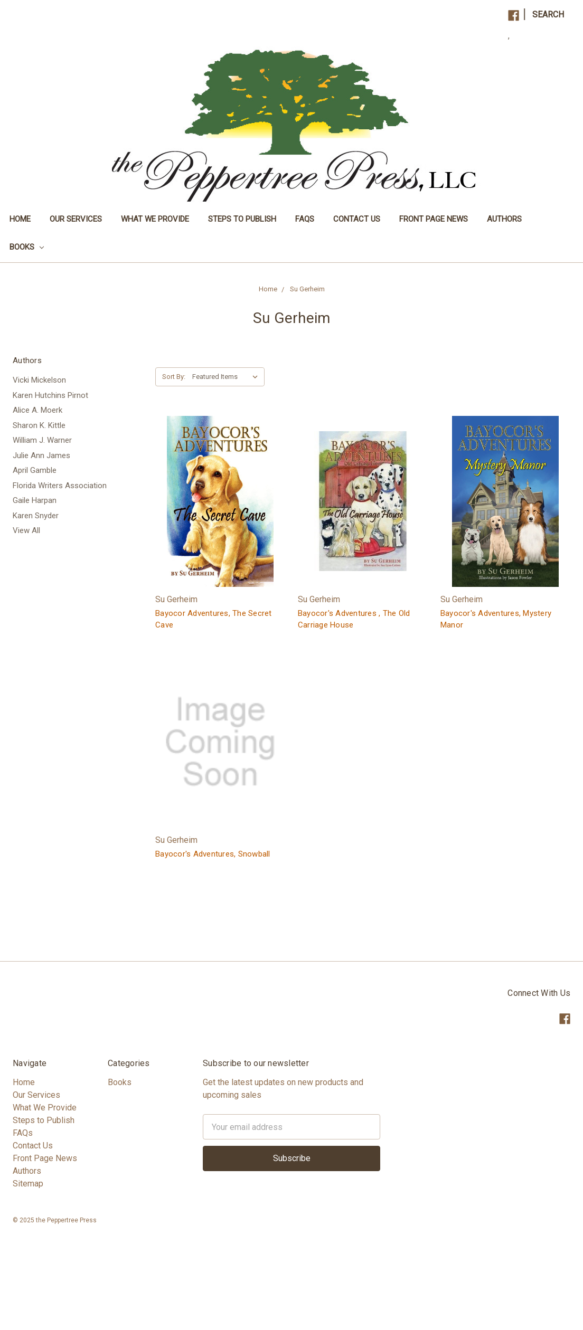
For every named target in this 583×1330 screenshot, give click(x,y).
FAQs (304, 219)
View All (26, 530)
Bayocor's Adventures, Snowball (212, 854)
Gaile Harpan (35, 500)
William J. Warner (42, 440)
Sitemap (28, 1184)
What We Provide (155, 219)
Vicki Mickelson (39, 380)
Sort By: (173, 377)
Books (27, 247)
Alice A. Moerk (37, 410)
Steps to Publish (242, 219)
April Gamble (35, 470)
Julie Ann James (41, 455)
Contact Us (356, 219)
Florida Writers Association (60, 485)
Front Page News (433, 219)
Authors (504, 219)
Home (20, 219)
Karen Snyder (36, 515)
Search (548, 15)
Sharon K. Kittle (39, 425)
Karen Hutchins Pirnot (50, 395)
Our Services (76, 219)
